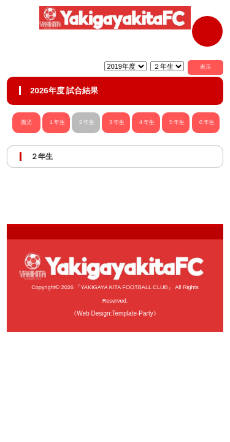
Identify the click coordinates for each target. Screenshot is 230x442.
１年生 (56, 122)
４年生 (146, 122)
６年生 (206, 122)
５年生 (176, 122)
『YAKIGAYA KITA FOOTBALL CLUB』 (124, 287)
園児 (26, 122)
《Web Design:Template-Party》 (115, 313)
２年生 (86, 122)
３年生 (116, 122)
